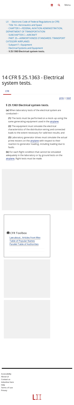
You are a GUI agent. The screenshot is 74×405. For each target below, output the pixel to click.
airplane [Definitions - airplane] (54, 121)
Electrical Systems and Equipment (26, 48)
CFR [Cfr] (7, 91)
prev (61, 98)
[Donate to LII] (52, 5)
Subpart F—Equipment (20, 44)
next (68, 98)
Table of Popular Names (22, 240)
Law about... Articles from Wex (25, 237)
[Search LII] (59, 5)
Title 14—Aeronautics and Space (25, 24)
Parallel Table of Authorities (24, 244)
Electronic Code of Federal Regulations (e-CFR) (35, 21)
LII (7, 21)
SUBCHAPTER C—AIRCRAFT (23, 34)
